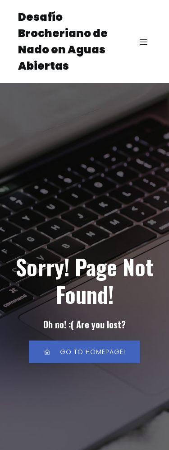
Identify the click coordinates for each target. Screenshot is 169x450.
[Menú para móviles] (143, 41)
